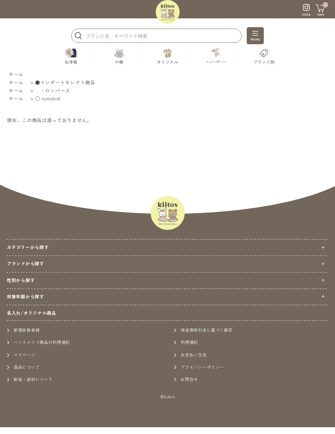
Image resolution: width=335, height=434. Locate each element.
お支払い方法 (190, 354)
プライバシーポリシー (199, 367)
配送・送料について (29, 379)
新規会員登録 (23, 330)
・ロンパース (52, 90)
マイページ (21, 354)
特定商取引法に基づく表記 (203, 330)
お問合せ (186, 379)
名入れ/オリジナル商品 (31, 313)
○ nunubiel (48, 98)
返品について (23, 367)
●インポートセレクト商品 (65, 82)
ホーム (16, 74)
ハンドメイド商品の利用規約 (38, 342)
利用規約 (186, 342)
